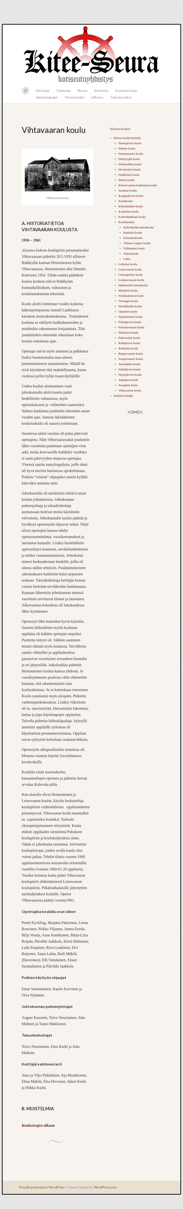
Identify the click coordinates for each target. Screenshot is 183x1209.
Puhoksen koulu (128, 332)
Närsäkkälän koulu (130, 306)
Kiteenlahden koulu (130, 206)
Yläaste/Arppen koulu (136, 243)
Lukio (127, 259)
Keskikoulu (125, 201)
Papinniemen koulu (130, 317)
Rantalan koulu (132, 232)
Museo (82, 90)
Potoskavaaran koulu (131, 327)
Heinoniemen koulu (130, 153)
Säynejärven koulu (130, 374)
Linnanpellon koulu (130, 274)
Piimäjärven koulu (129, 322)
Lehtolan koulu (127, 264)
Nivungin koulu (128, 301)
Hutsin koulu (126, 180)
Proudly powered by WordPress (41, 1187)
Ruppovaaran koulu (130, 353)
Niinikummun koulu (131, 295)
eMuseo (97, 97)
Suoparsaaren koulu (130, 359)
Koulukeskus (126, 222)
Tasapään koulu (128, 385)
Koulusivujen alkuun (38, 1125)
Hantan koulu (126, 148)
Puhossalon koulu (129, 338)
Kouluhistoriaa (126, 90)
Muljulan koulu (128, 290)
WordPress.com (105, 1187)
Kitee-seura (91, 54)
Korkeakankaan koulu (132, 217)
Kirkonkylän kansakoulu (138, 227)
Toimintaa (63, 90)
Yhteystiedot (75, 97)
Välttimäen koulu (134, 248)
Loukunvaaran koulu (131, 280)
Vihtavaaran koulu (129, 390)
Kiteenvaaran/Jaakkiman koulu (137, 185)
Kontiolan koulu (128, 211)
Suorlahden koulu (129, 364)
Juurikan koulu (127, 190)
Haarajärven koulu (129, 143)
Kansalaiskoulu (132, 238)
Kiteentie (101, 90)
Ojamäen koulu (127, 311)
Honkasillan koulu (129, 164)
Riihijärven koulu (129, 343)
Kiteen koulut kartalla (127, 138)
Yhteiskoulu (130, 253)
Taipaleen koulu (128, 380)
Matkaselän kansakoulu (132, 285)
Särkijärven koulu (129, 369)
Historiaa (42, 90)
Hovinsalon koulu (129, 169)
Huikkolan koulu (128, 174)
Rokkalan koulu (128, 348)
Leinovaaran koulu (130, 269)
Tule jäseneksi (120, 97)
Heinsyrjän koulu (129, 159)
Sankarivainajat (47, 97)
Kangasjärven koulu (130, 196)
